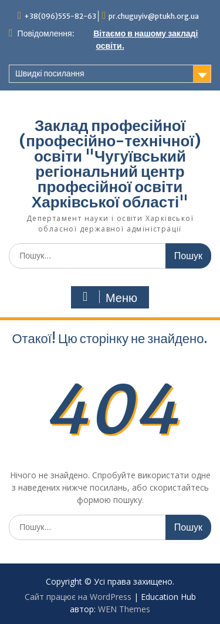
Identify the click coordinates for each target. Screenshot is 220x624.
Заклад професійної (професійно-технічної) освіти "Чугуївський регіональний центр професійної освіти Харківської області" (110, 164)
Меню (108, 297)
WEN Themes (124, 609)
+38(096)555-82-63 (60, 16)
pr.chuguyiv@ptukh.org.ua (154, 16)
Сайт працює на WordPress (78, 596)
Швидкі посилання (49, 73)
